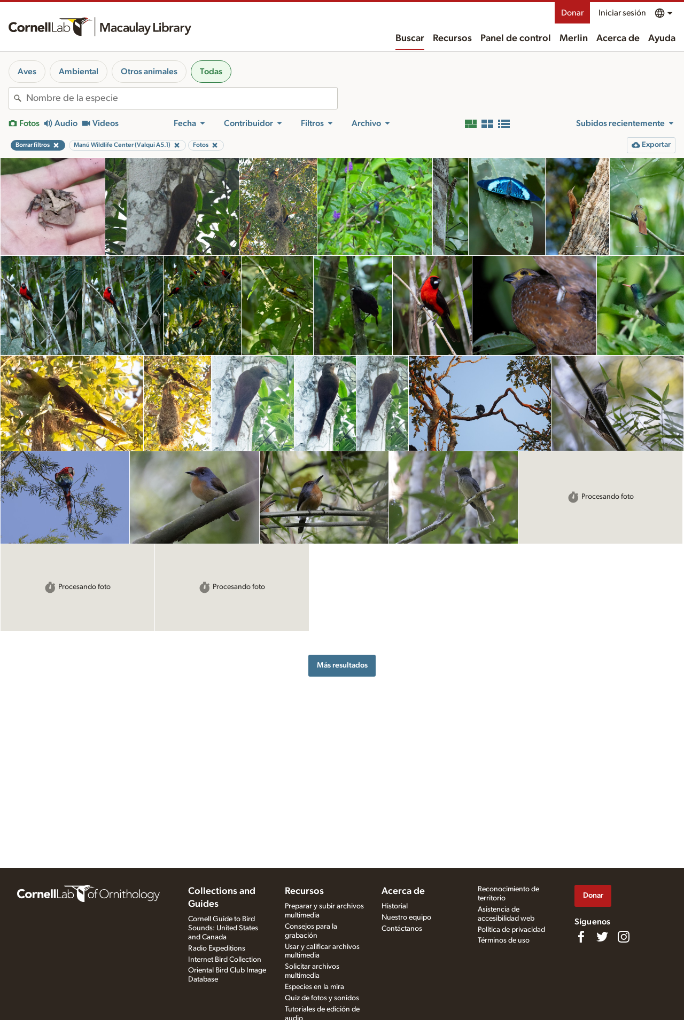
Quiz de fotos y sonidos (322, 998)
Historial (395, 906)
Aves (27, 71)
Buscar (409, 38)
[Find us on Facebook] (580, 936)
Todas (211, 71)
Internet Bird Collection (224, 959)
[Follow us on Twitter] (602, 936)
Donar (572, 13)
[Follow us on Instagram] (623, 936)
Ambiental (78, 71)
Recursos (452, 38)
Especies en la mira (314, 987)
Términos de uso (504, 940)
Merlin (573, 38)
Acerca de (618, 38)
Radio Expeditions (216, 948)
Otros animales (149, 71)
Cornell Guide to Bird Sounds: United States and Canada (223, 928)
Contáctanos (402, 928)
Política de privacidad (511, 929)
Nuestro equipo (406, 917)
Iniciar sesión (622, 13)
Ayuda (661, 38)
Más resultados (342, 665)
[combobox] (181, 98)
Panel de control (515, 38)
